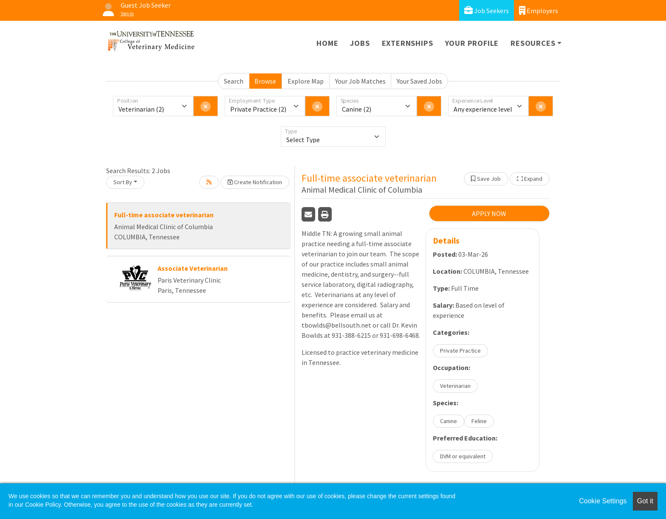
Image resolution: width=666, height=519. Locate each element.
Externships (407, 43)
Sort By (122, 182)
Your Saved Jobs (419, 81)
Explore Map (306, 81)
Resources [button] (533, 43)
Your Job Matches (360, 81)
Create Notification (255, 182)
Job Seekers (486, 10)
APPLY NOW (489, 213)
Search (233, 81)
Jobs (360, 43)
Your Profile (472, 43)
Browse (265, 81)
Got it (645, 501)
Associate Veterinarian (193, 268)
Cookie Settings (602, 501)
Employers (538, 10)
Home (327, 43)
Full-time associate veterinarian (164, 214)
